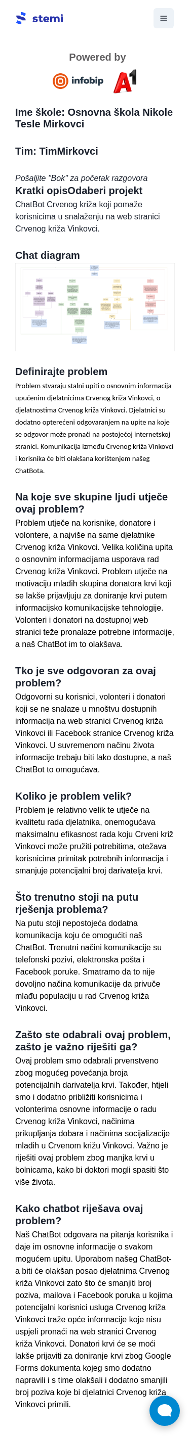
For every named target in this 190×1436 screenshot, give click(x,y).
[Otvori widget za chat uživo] (164, 1411)
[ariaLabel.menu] (164, 18)
